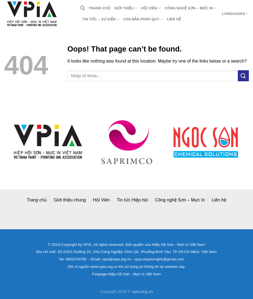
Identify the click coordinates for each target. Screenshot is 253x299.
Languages (235, 13)
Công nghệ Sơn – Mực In (180, 200)
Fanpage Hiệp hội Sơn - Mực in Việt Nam (126, 274)
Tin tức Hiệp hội (132, 200)
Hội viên (151, 8)
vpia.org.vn (142, 291)
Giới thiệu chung (70, 200)
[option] (48, 142)
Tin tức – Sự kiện (100, 19)
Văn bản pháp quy (143, 19)
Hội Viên (101, 200)
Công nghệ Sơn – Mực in (190, 8)
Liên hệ (174, 19)
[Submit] (243, 75)
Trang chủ (99, 8)
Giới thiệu (125, 8)
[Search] (82, 8)
